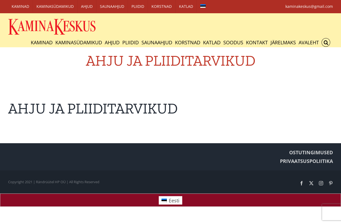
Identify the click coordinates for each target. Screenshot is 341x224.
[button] (326, 42)
